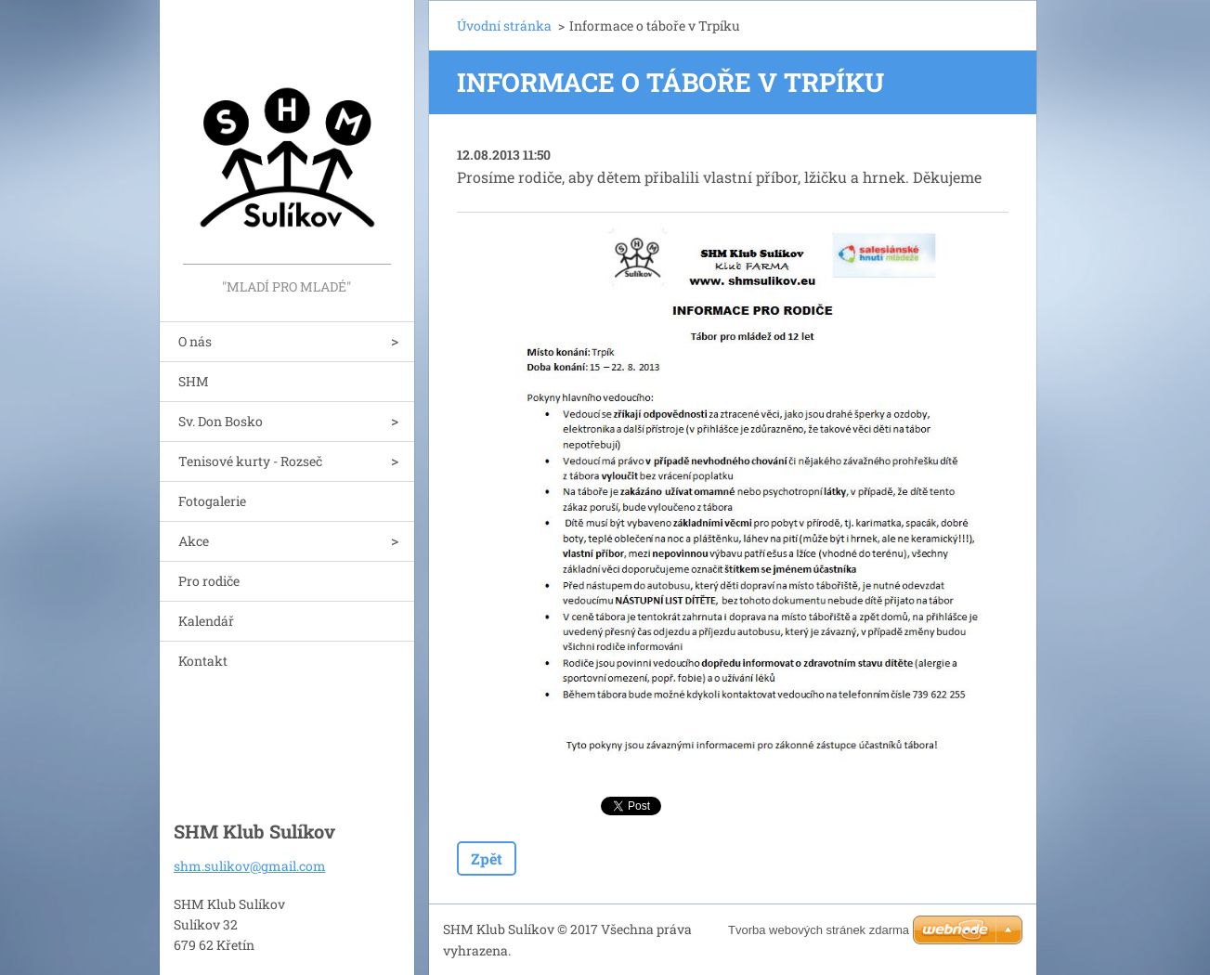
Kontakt (203, 661)
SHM (193, 381)
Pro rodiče (209, 581)
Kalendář (206, 621)
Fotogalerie (212, 501)
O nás (195, 341)
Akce (193, 541)
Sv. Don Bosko (220, 421)
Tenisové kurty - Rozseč (250, 461)
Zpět (486, 858)
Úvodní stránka (504, 25)
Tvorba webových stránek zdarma (818, 930)
